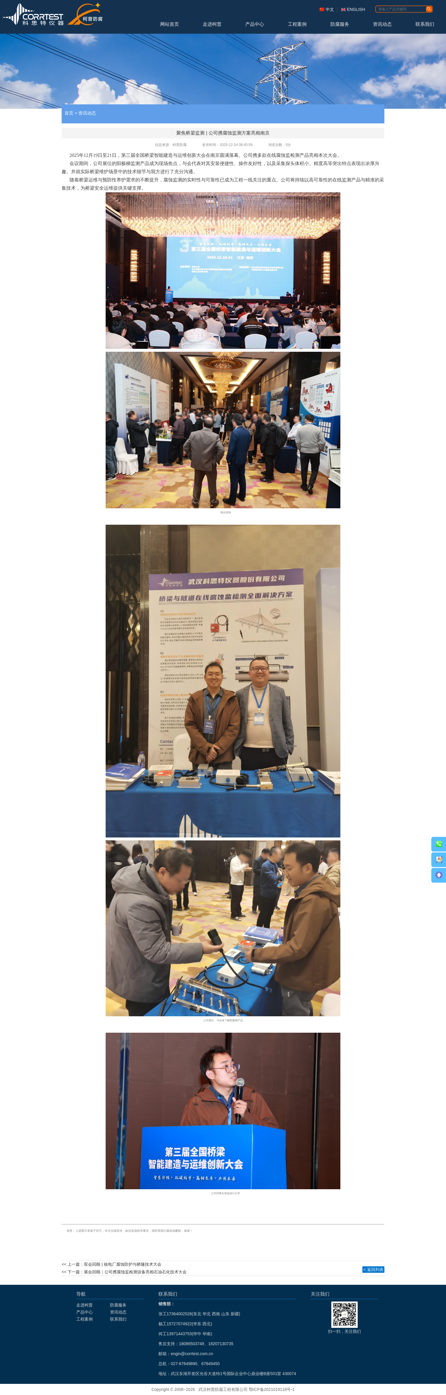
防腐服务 (339, 24)
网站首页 (169, 24)
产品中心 (254, 24)
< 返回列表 (373, 1269)
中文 (330, 9)
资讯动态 (382, 24)
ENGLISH (356, 9)
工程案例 (297, 24)
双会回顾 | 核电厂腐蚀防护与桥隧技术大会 (122, 1264)
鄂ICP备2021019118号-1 (272, 1389)
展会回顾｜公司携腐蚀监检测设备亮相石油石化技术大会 (135, 1272)
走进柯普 (212, 24)
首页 (69, 113)
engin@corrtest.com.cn (192, 1353)
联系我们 (424, 24)
